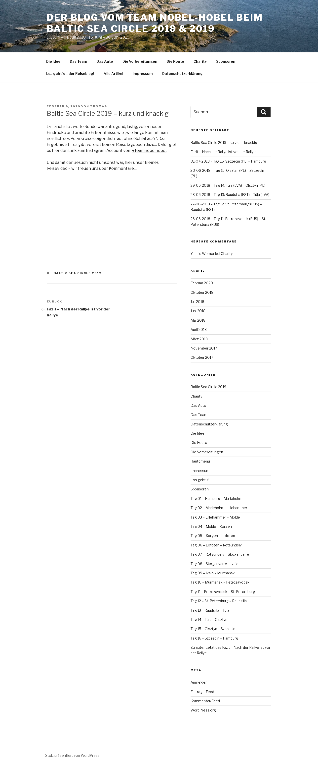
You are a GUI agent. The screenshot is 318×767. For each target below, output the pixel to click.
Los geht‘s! (200, 480)
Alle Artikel (113, 73)
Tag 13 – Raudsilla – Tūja (210, 610)
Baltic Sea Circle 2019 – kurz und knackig (224, 142)
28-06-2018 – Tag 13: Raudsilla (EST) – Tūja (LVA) (230, 194)
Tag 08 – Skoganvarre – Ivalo (214, 564)
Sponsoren (225, 61)
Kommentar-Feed (205, 701)
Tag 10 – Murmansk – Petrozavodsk (220, 582)
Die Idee (53, 61)
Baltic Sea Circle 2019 (78, 273)
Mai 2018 (198, 320)
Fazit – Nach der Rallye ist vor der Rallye (223, 152)
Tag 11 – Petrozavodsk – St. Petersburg (223, 592)
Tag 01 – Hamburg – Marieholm (216, 498)
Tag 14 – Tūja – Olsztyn (209, 619)
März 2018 (199, 339)
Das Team (78, 61)
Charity (200, 61)
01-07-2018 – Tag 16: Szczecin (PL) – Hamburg (228, 161)
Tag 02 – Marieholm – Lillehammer (219, 508)
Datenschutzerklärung (182, 73)
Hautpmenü (200, 461)
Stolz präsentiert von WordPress (72, 755)
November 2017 (204, 348)
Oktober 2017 (202, 357)
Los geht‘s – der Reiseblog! (70, 73)
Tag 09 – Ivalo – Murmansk (213, 573)
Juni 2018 (198, 311)
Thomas (98, 106)
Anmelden (199, 682)
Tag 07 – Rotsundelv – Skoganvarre (220, 554)
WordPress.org (203, 710)
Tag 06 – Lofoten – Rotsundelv (216, 545)
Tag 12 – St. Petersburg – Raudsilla (219, 601)
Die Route (175, 61)
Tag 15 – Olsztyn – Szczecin (213, 629)
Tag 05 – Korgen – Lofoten (213, 535)
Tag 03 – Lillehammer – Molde (215, 517)
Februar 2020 (202, 283)
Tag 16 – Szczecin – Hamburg (214, 638)
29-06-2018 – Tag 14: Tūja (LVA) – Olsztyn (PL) (228, 185)
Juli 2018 (197, 301)
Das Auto (105, 61)
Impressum (143, 73)
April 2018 (199, 329)
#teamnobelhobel (149, 150)
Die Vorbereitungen (139, 61)
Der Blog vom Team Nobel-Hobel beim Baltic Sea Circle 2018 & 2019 (155, 23)
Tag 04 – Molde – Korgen (211, 526)
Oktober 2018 (202, 292)
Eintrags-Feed (202, 692)
